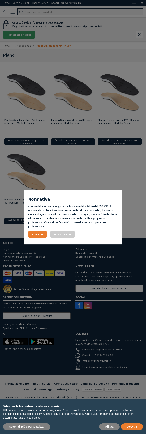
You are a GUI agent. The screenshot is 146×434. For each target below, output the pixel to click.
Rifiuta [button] (109, 426)
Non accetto (62, 234)
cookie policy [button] (34, 413)
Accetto (37, 234)
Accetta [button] (132, 426)
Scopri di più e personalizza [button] (26, 426)
